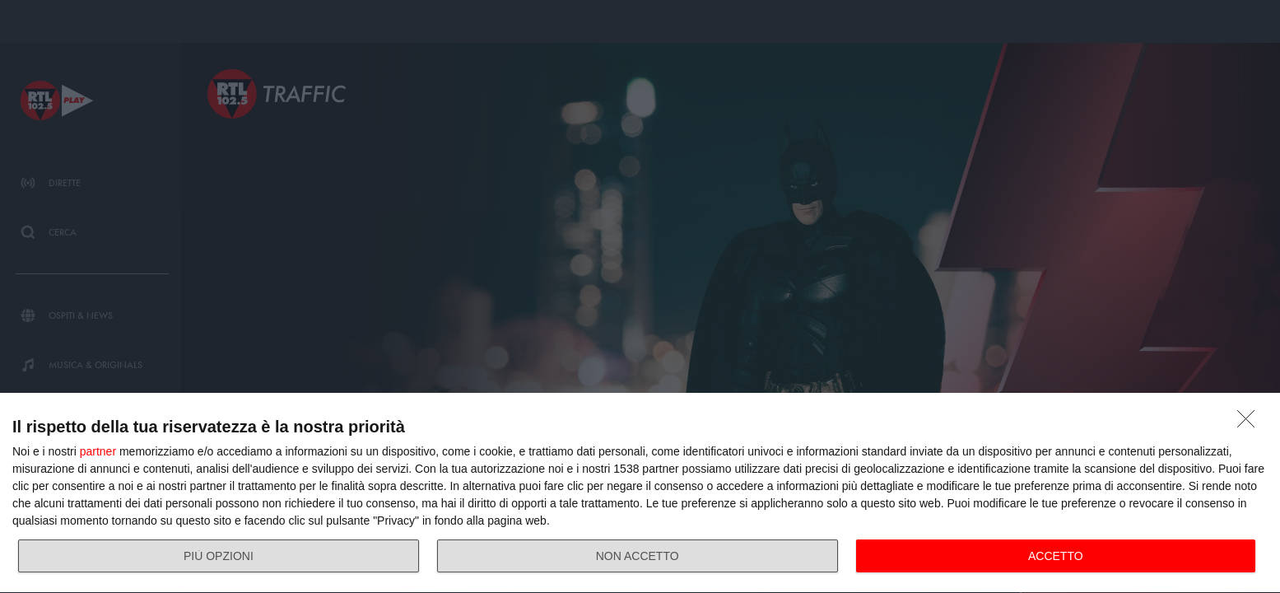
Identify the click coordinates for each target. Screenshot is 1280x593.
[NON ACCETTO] (1250, 423)
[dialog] (640, 493)
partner (98, 451)
